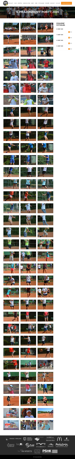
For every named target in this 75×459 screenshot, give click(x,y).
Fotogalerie (41, 3)
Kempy (32, 3)
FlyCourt (58, 3)
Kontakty (52, 3)
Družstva (20, 3)
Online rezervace (66, 3)
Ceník (36, 3)
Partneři (47, 3)
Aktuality (10, 3)
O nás (15, 3)
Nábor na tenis (26, 3)
